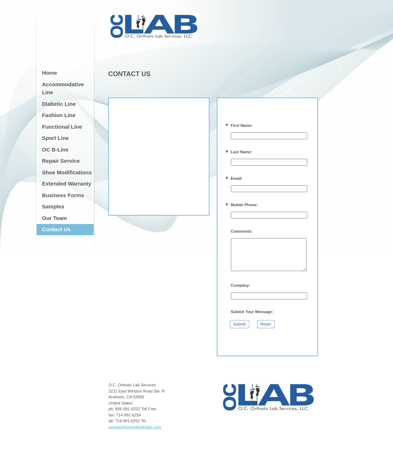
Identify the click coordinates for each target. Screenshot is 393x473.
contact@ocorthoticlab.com (135, 427)
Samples (53, 206)
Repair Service (61, 161)
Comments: (242, 231)
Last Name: (241, 152)
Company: (240, 285)
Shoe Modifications (67, 172)
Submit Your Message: (252, 312)
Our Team (54, 218)
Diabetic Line (59, 104)
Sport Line (55, 138)
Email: (237, 178)
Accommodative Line (63, 88)
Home (49, 73)
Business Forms (63, 195)
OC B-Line (55, 149)
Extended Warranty (66, 184)
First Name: (242, 125)
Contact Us (56, 229)
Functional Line (62, 127)
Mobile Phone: (244, 205)
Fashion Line (59, 115)
